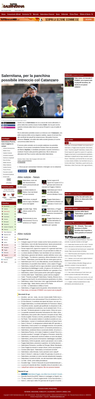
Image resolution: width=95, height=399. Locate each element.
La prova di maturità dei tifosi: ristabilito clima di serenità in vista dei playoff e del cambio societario (53, 365)
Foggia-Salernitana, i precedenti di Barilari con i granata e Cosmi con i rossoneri (47, 270)
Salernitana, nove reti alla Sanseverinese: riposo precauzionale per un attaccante (47, 244)
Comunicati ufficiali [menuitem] (14, 14)
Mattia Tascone (7, 162)
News (23, 159)
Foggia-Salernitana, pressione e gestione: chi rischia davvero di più (43, 343)
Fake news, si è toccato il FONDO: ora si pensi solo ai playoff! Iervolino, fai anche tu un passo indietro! (54, 290)
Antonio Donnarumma (9, 148)
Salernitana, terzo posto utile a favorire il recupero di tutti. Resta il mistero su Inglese (48, 314)
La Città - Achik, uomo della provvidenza (34, 360)
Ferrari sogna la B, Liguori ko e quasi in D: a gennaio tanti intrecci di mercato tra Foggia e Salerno (52, 248)
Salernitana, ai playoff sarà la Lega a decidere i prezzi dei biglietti (31, 202)
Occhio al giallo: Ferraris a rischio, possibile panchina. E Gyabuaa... (43, 317)
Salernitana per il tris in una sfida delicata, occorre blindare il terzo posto (44, 261)
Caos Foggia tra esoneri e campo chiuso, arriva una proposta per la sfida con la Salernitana (51, 347)
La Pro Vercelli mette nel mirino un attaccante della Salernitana (84, 199)
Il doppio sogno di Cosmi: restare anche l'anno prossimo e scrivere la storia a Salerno (49, 242)
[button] (9, 179)
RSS (69, 391)
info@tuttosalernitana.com (57, 396)
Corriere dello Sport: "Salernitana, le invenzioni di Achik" (39, 349)
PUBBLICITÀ (42, 391)
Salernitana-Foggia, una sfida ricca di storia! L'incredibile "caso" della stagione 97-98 (52, 374)
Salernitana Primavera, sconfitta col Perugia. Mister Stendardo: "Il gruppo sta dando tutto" (50, 345)
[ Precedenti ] (8, 199)
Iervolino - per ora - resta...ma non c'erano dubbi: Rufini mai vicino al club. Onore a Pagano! (51, 297)
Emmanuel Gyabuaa (8, 174)
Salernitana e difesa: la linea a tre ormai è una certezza (39, 246)
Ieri (70, 143)
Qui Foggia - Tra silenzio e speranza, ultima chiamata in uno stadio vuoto (45, 257)
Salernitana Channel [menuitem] (47, 14)
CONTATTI (59, 391)
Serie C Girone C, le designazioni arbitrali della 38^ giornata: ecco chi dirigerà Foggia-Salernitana (52, 323)
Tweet (32, 171)
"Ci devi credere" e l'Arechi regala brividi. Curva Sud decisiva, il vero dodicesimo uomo (49, 378)
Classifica (5, 203)
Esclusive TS (69, 223)
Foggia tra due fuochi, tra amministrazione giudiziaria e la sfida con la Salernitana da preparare (52, 279)
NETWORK (27, 391)
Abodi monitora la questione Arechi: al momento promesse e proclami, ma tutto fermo (48, 328)
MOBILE (65, 391)
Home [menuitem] (3, 14)
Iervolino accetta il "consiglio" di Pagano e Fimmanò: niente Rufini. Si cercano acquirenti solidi (51, 334)
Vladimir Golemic (7, 153)
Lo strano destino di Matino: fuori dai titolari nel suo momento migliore (43, 253)
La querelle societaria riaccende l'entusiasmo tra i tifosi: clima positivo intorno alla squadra (50, 312)
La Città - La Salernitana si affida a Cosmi (34, 286)
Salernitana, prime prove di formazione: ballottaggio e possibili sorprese (44, 338)
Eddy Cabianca (7, 165)
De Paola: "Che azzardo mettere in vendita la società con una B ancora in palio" (47, 319)
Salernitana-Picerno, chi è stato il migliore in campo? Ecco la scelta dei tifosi (46, 332)
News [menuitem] (58, 14)
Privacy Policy (53, 388)
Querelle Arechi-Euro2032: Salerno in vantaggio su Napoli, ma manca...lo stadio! (47, 376)
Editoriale (68, 75)
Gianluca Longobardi (8, 157)
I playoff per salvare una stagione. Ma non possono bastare (40, 367)
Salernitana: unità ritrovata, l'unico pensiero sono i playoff (39, 352)
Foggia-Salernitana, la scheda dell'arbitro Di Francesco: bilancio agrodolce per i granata (49, 303)
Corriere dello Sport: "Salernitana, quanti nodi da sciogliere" (40, 275)
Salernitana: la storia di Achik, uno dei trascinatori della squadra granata (44, 358)
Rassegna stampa (71, 208)
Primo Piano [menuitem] (74, 14)
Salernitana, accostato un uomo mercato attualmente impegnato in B (43, 356)
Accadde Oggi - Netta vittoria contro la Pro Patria (30, 211)
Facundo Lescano (8, 172)
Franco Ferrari (7, 169)
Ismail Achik (6, 176)
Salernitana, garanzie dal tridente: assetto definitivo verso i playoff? (43, 255)
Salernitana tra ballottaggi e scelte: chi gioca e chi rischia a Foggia (42, 268)
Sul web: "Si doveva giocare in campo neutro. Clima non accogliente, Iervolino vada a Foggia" (51, 310)
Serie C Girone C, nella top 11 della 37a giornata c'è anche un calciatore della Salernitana (50, 354)
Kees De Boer (7, 160)
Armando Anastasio (8, 155)
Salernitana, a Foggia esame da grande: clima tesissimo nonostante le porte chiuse (48, 288)
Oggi (66, 143)
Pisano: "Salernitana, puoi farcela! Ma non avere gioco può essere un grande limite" (48, 259)
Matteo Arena (6, 150)
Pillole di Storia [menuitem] (85, 14)
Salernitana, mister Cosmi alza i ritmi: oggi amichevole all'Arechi (42, 281)
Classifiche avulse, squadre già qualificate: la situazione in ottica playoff (44, 306)
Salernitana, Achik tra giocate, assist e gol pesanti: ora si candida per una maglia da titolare (50, 341)
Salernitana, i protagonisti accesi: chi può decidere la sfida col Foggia (43, 250)
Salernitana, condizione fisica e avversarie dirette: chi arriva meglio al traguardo (47, 330)
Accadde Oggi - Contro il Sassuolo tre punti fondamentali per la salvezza (44, 363)
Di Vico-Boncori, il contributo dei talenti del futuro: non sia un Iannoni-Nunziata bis (47, 301)
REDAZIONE (34, 391)
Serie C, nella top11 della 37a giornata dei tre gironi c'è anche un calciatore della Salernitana (51, 380)
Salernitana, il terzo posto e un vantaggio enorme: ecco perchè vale (43, 325)
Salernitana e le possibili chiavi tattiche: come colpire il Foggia (41, 264)
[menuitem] (92, 14)
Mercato (68, 194)
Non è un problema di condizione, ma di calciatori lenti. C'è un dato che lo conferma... (49, 308)
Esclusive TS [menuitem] (26, 14)
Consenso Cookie (43, 388)
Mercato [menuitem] (36, 14)
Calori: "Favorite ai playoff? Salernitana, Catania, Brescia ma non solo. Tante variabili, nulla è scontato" (54, 277)
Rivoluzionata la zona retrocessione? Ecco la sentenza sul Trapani (30, 221)
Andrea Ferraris (7, 167)
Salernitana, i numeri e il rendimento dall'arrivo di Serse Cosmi (41, 321)
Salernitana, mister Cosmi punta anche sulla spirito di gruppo (41, 272)
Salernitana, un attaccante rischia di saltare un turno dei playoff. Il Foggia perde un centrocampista (53, 336)
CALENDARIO (51, 391)
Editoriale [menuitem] (64, 14)
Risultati (9, 182)
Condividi (22, 171)
